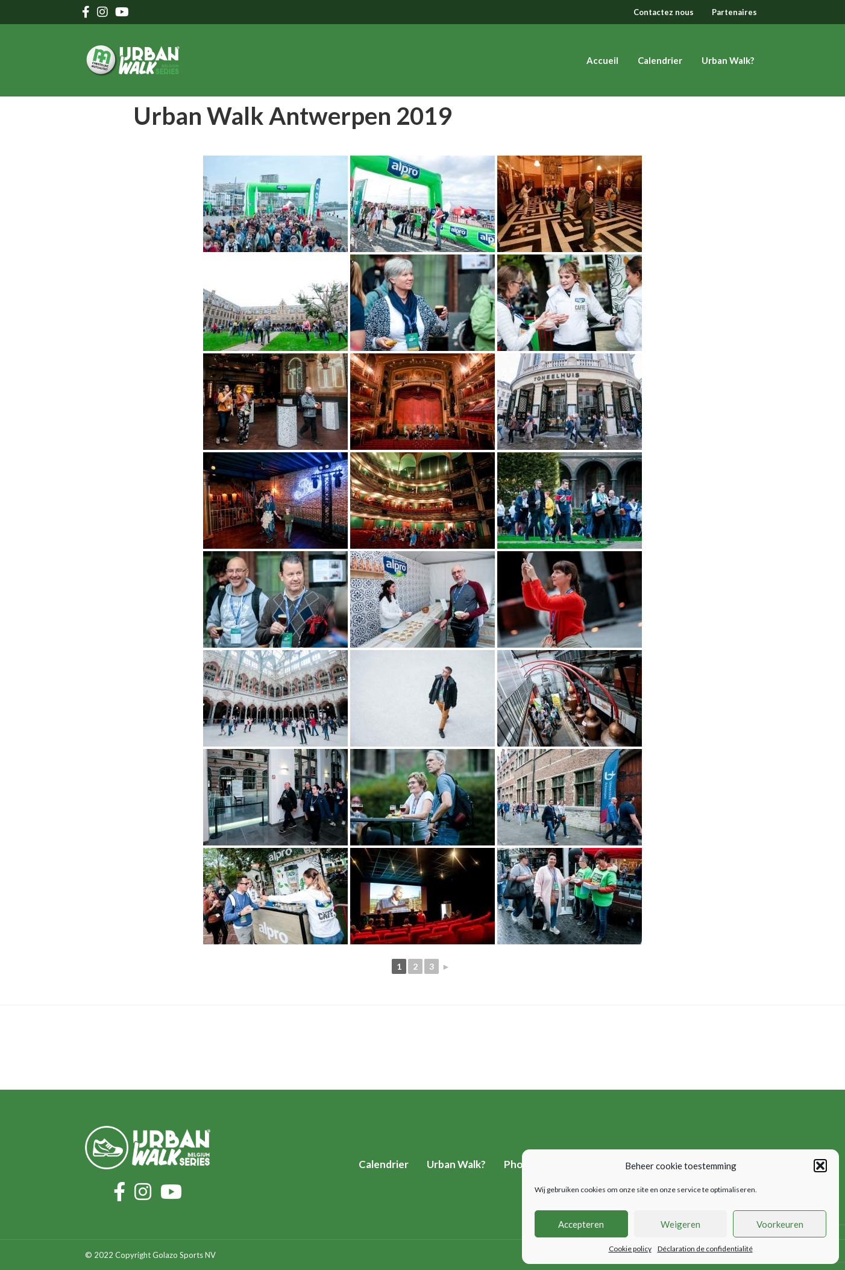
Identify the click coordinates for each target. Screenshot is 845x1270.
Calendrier (660, 60)
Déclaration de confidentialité (705, 1248)
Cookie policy (630, 1248)
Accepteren (581, 1224)
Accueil (602, 60)
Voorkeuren (779, 1224)
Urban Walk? (728, 60)
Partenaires (734, 12)
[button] (820, 1166)
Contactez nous (663, 12)
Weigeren (680, 1224)
